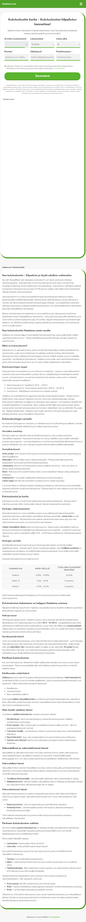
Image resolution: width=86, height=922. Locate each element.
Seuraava (42, 76)
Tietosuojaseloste (54, 917)
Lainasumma (36, 39)
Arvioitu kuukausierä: (15, 39)
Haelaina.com (6, 267)
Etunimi (8, 52)
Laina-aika (61, 39)
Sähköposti (36, 52)
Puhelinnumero (63, 52)
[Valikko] (81, 4)
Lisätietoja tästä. (59, 68)
